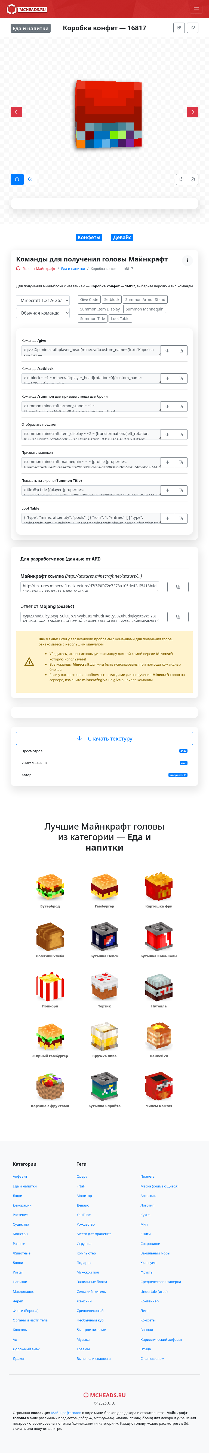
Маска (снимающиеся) (159, 1186)
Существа (21, 1224)
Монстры (20, 1233)
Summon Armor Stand (145, 299)
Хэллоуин (148, 1262)
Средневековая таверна (160, 1281)
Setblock (111, 299)
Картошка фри (158, 906)
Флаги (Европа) (25, 1310)
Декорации (22, 1205)
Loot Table (120, 318)
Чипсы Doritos (159, 1105)
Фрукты (146, 1272)
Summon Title (92, 318)
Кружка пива (104, 1055)
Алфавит (20, 1176)
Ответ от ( (47, 606)
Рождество (86, 1224)
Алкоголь (148, 1195)
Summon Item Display (100, 309)
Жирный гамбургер (50, 1055)
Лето (144, 1310)
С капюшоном (152, 1358)
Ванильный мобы (155, 1253)
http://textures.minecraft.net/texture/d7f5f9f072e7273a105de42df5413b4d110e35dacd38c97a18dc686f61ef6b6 (89, 586)
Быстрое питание (91, 1329)
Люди (17, 1195)
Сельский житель (91, 1291)
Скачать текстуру (105, 738)
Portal (18, 1272)
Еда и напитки (73, 268)
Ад (15, 1339)
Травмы (83, 1349)
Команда (33, 340)
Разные (19, 1243)
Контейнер (149, 1301)
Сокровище (150, 1243)
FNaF (81, 1186)
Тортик (104, 1006)
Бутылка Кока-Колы (158, 956)
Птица (145, 1349)
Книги (145, 1233)
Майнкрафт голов (66, 1412)
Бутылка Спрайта (104, 1105)
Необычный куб (90, 1320)
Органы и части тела (30, 1320)
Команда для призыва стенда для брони (64, 396)
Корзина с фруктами (50, 1105)
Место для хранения (94, 1233)
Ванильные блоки (92, 1281)
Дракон (19, 1358)
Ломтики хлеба (50, 956)
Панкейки (159, 1055)
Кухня (145, 1214)
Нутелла (159, 1006)
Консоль (20, 1329)
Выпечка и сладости (94, 1358)
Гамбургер (104, 906)
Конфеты (89, 237)
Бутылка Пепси (104, 956)
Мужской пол (88, 1272)
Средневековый (90, 1310)
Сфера (82, 1176)
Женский (84, 1301)
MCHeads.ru (104, 1395)
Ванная (146, 1329)
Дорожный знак (26, 1349)
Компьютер (86, 1253)
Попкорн (50, 1006)
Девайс (122, 237)
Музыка (83, 1339)
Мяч (144, 1224)
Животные (21, 1253)
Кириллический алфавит (161, 1339)
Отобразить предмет (39, 424)
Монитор (84, 1195)
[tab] (17, 179)
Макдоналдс (23, 1291)
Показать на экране (51, 480)
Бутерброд (50, 906)
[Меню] (196, 9)
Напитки (20, 1281)
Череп (18, 1301)
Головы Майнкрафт (36, 268)
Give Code (89, 299)
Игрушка (84, 1243)
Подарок (84, 1262)
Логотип (147, 1205)
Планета (147, 1176)
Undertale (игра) (153, 1291)
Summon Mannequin (145, 309)
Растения (20, 1214)
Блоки (18, 1262)
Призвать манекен (37, 452)
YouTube (84, 1214)
